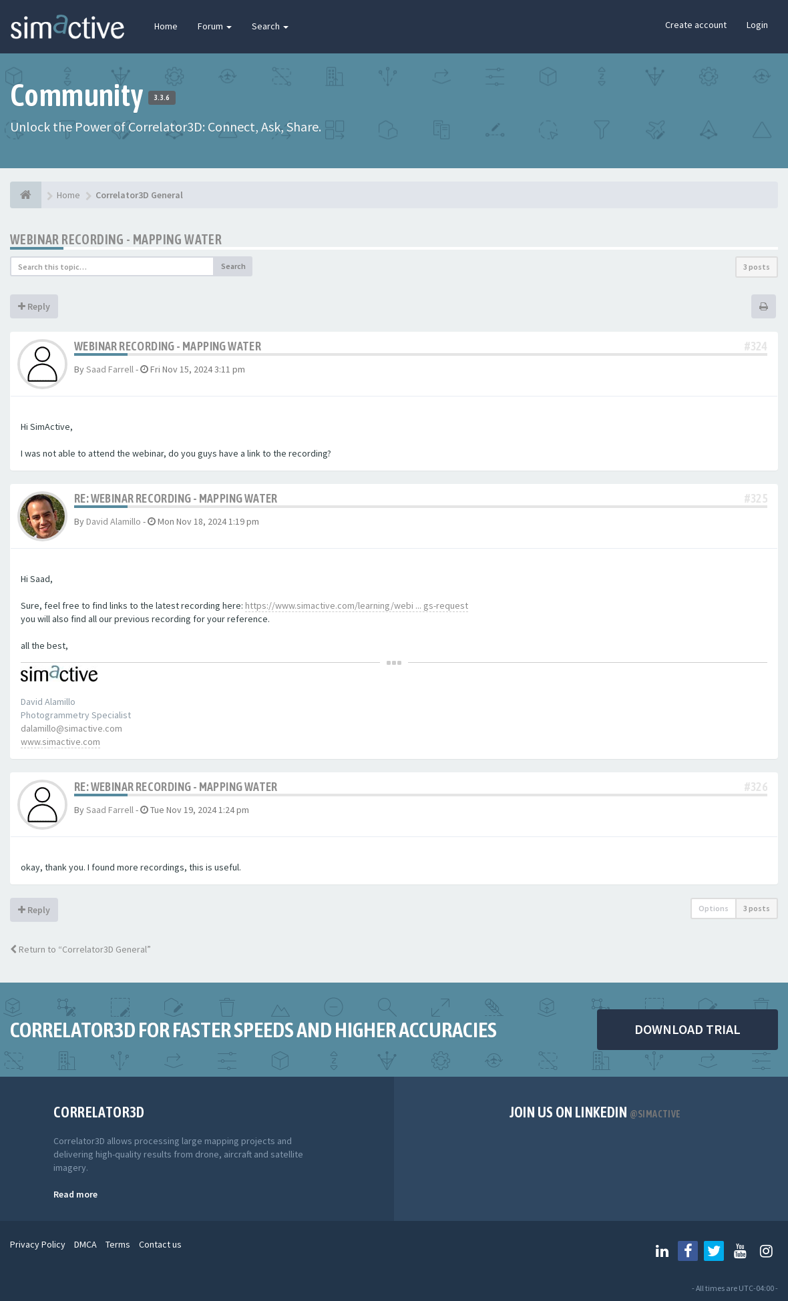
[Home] (25, 195)
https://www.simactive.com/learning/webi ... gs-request (356, 605)
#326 (756, 787)
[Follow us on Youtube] (740, 1251)
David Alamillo (113, 521)
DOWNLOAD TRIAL (687, 1029)
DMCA (85, 1244)
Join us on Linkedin (595, 1112)
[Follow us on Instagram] (766, 1251)
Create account (696, 25)
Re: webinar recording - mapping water (176, 498)
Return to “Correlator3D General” (80, 949)
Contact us (160, 1244)
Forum (215, 26)
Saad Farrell (110, 369)
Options (714, 908)
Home (166, 26)
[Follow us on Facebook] (688, 1251)
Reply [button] (34, 306)
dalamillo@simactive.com (71, 728)
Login (757, 25)
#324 (756, 346)
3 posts (756, 267)
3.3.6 (162, 97)
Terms (118, 1244)
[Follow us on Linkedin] (662, 1251)
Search (270, 26)
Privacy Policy (37, 1244)
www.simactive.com (60, 742)
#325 (756, 498)
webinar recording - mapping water (116, 239)
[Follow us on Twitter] (714, 1251)
